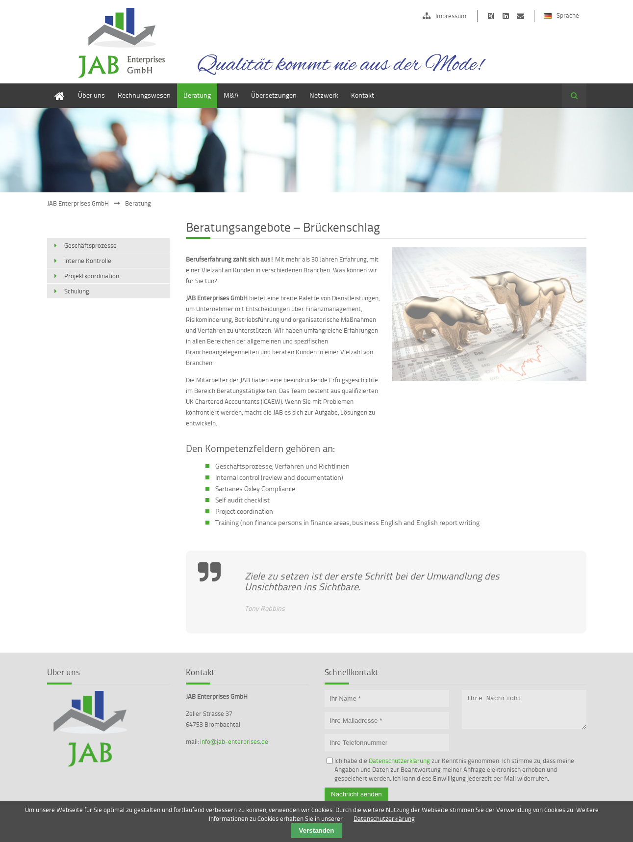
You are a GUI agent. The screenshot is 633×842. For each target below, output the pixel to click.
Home (56, 88)
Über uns (91, 95)
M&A (231, 95)
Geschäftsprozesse (90, 245)
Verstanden (316, 830)
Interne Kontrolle (87, 260)
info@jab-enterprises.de (234, 741)
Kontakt (362, 95)
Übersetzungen (274, 95)
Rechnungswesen (144, 95)
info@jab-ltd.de (520, 16)
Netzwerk (323, 95)
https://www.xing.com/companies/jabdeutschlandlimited (491, 16)
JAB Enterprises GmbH (78, 203)
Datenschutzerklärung (399, 760)
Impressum (450, 15)
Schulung (76, 291)
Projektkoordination (91, 275)
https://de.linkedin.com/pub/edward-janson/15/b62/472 (506, 16)
